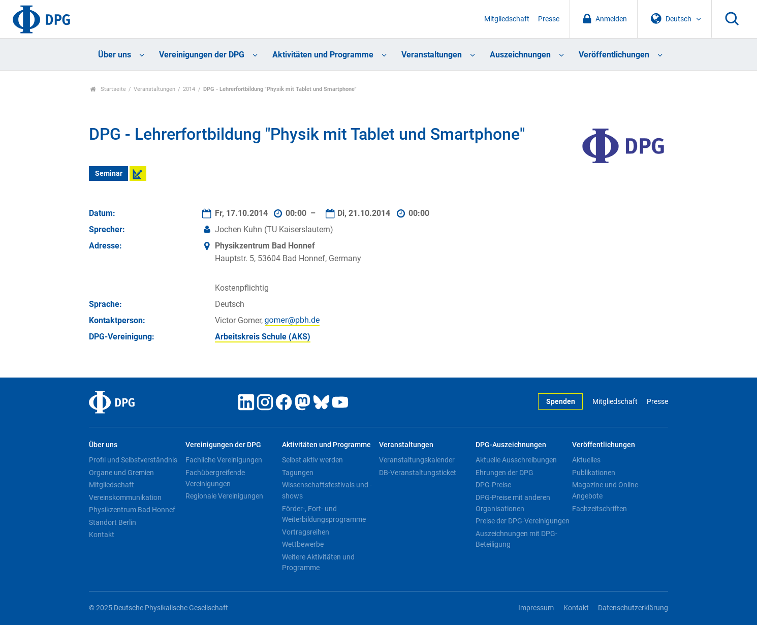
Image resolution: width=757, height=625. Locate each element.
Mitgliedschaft (506, 19)
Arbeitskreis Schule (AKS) (262, 336)
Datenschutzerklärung (633, 608)
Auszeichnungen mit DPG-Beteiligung (516, 539)
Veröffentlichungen (614, 54)
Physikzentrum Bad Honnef (132, 510)
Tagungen (297, 472)
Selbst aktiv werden (312, 460)
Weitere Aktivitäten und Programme (318, 562)
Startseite (108, 89)
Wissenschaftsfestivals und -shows (327, 490)
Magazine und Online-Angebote (606, 490)
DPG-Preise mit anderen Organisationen (513, 503)
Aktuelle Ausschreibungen (516, 460)
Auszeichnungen (520, 54)
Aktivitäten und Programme (322, 54)
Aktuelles (586, 460)
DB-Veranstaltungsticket (417, 472)
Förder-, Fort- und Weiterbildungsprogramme (324, 514)
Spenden (560, 401)
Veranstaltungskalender (417, 460)
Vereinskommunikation (125, 497)
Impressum (536, 608)
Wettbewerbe (303, 544)
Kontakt (101, 534)
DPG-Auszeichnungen (511, 445)
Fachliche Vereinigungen (223, 460)
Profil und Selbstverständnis (133, 460)
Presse (548, 19)
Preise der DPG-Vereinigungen (523, 521)
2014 (189, 89)
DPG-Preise (493, 485)
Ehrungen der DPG (504, 472)
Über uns (114, 54)
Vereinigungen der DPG (201, 54)
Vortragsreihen (305, 532)
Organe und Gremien (121, 472)
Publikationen (593, 472)
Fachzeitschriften (599, 509)
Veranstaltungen (431, 54)
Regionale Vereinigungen (224, 496)
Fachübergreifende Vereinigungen (215, 478)
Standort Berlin (112, 522)
